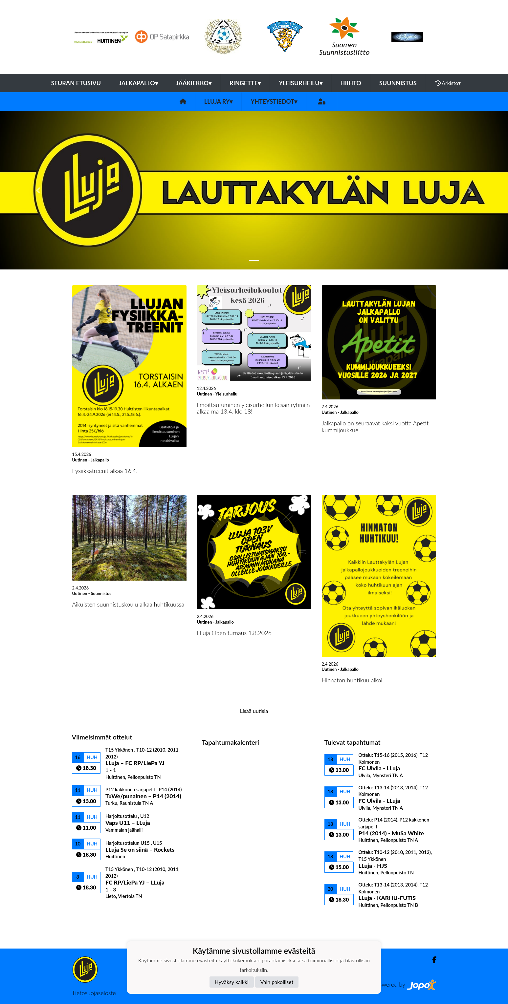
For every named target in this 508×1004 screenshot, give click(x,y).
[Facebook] (431, 959)
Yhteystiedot (274, 101)
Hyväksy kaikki (232, 982)
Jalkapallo (138, 83)
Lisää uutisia (254, 711)
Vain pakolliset (277, 982)
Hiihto (351, 83)
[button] (38, 190)
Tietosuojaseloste (94, 992)
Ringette (245, 83)
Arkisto (448, 83)
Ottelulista (88, 911)
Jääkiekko (193, 83)
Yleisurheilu (300, 83)
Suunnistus (398, 83)
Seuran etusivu (76, 83)
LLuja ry (218, 101)
